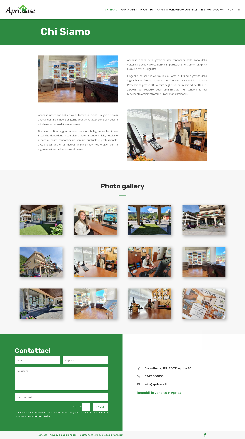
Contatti (234, 10)
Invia (100, 407)
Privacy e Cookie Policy (63, 434)
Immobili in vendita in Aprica (159, 393)
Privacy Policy (43, 416)
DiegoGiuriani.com (112, 434)
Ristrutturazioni (212, 10)
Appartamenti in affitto (137, 10)
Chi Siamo (111, 10)
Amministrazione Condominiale (177, 10)
